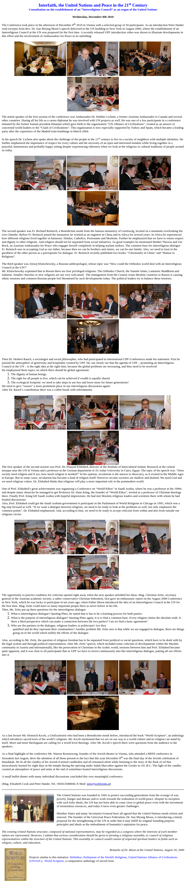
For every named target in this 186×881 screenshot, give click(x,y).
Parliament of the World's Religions (105, 857)
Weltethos (76, 857)
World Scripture (54, 861)
